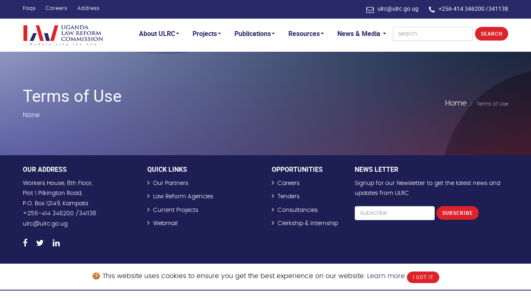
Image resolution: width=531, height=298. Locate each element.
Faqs (29, 8)
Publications (254, 33)
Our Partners (170, 183)
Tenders (289, 196)
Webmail (165, 223)
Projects (206, 33)
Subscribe (457, 212)
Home (456, 103)
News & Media (361, 33)
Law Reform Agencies (183, 196)
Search (491, 33)
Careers (56, 8)
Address (88, 8)
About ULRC (159, 33)
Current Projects (175, 210)
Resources (306, 33)
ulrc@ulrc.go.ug (398, 8)
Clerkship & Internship (308, 223)
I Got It (423, 277)
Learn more (386, 276)
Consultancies (298, 210)
